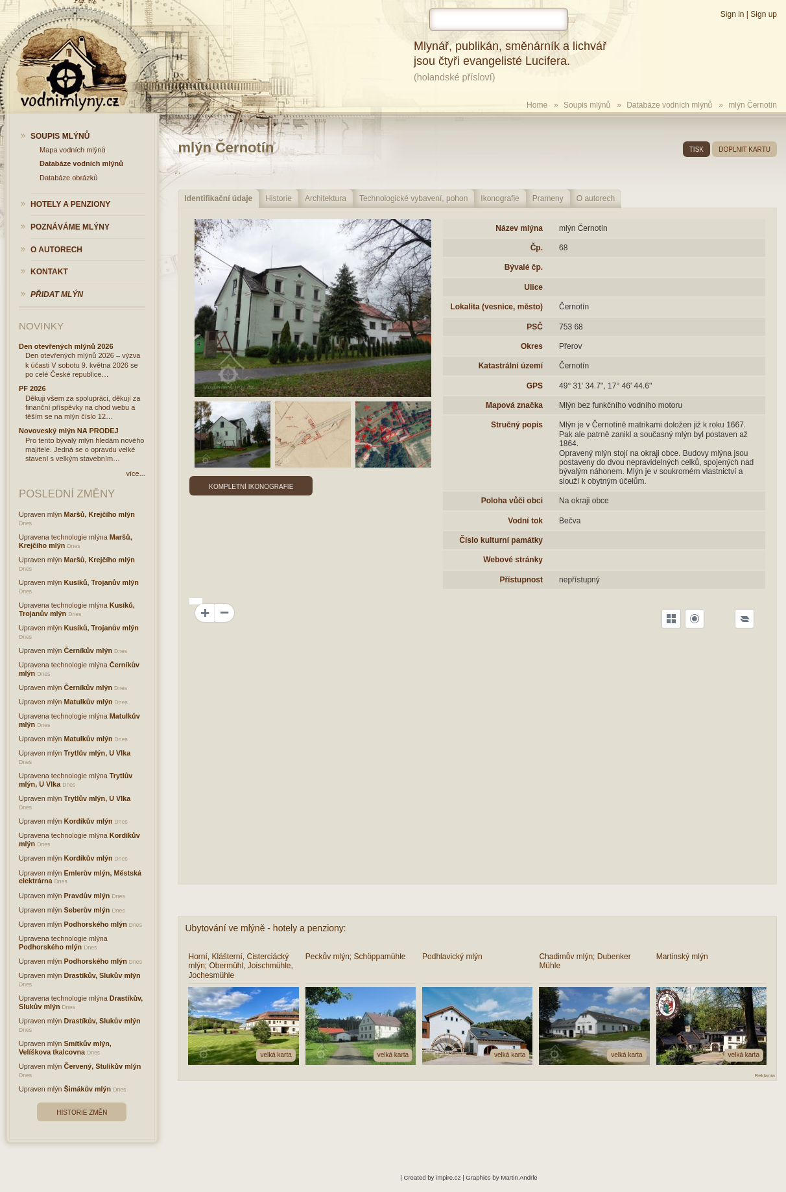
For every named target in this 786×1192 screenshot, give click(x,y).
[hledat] (498, 19)
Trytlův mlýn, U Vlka (97, 753)
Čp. (536, 247)
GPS (535, 385)
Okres (532, 346)
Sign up (763, 14)
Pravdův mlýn (87, 896)
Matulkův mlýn (88, 702)
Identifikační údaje (218, 198)
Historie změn (81, 1112)
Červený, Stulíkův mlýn (102, 1066)
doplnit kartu (744, 149)
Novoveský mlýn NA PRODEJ (69, 431)
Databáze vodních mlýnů (669, 105)
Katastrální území (511, 365)
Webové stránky (513, 559)
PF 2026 (32, 388)
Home (537, 105)
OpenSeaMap (737, 852)
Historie (278, 198)
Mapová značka (514, 405)
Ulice (533, 287)
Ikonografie (500, 198)
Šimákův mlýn (88, 1089)
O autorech (596, 198)
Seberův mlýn (87, 910)
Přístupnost (521, 579)
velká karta (275, 1054)
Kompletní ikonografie (251, 486)
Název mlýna (519, 228)
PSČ (535, 326)
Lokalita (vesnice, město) (496, 306)
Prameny (548, 198)
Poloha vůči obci (512, 500)
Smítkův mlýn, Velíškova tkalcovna (65, 1048)
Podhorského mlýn (95, 924)
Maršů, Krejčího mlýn (99, 514)
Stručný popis (517, 424)
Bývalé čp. (524, 267)
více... (135, 473)
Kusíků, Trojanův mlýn (101, 582)
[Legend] (744, 619)
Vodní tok (525, 520)
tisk (696, 149)
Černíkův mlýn (88, 650)
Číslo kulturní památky (501, 540)
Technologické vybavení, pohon (413, 198)
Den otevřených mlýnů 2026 (66, 346)
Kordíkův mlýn (88, 821)
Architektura (325, 198)
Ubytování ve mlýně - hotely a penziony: (265, 928)
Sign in (732, 14)
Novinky (41, 325)
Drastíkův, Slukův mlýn (102, 975)
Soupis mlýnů (587, 105)
